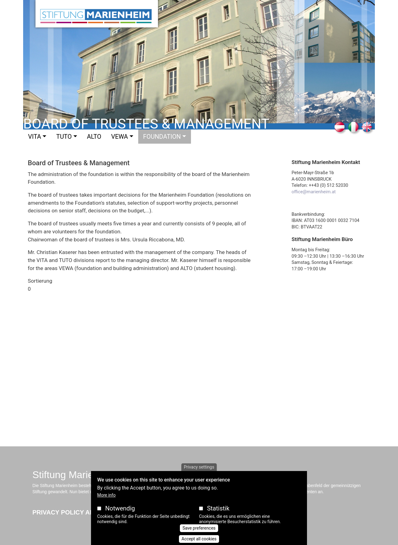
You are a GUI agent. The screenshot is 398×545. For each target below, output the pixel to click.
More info (106, 495)
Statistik (218, 508)
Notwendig (120, 508)
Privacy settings (199, 467)
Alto (94, 136)
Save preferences (198, 528)
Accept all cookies (198, 538)
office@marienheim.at (314, 192)
